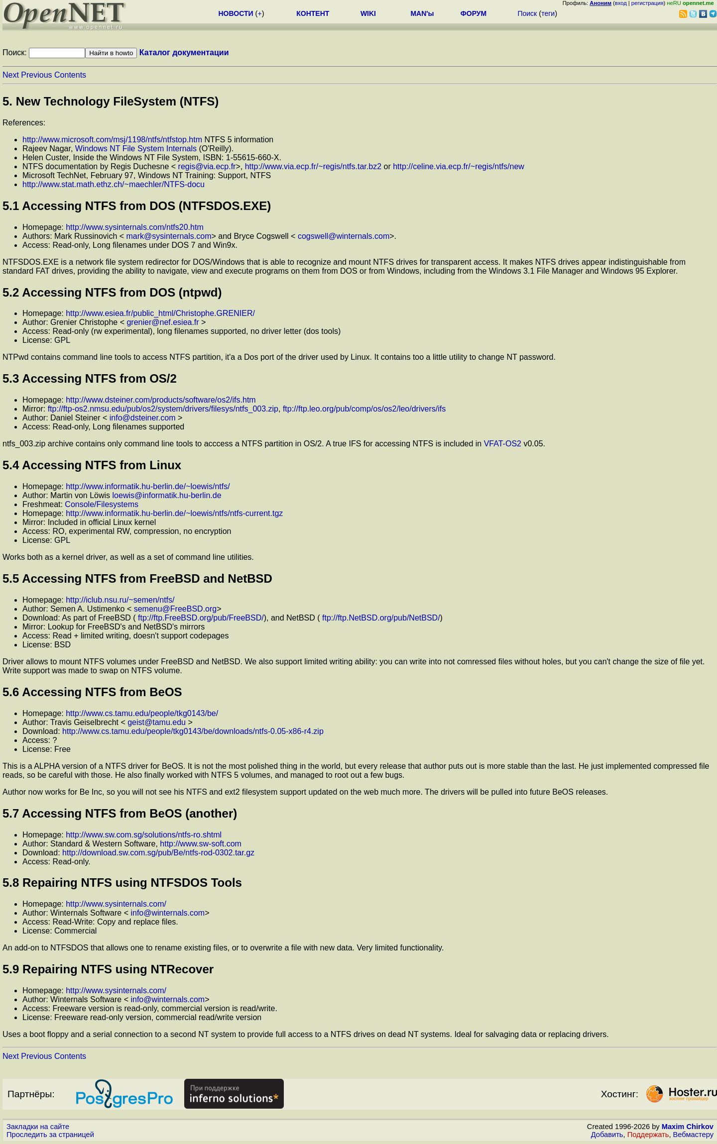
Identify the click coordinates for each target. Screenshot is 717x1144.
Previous (36, 75)
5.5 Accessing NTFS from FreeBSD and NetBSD (137, 578)
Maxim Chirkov (688, 1127)
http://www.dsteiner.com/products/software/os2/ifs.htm (161, 400)
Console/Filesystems (101, 504)
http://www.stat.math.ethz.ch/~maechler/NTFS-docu (113, 184)
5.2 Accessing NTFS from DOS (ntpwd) (112, 292)
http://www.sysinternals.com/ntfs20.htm (135, 227)
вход (621, 3)
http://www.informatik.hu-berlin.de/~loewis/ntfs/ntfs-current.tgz (174, 513)
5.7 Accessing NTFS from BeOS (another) (119, 813)
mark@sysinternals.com (169, 236)
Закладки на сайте (37, 1127)
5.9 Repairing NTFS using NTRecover (108, 969)
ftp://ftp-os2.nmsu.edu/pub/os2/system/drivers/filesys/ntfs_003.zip (163, 409)
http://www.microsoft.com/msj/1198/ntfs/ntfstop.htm (112, 139)
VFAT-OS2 (502, 443)
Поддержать (648, 1135)
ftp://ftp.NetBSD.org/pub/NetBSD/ (381, 618)
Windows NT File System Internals (136, 148)
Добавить (607, 1135)
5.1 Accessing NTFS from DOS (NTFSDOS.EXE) (136, 205)
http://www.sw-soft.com (200, 843)
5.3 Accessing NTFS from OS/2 (89, 378)
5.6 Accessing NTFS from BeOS (92, 692)
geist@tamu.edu (156, 722)
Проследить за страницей (50, 1135)
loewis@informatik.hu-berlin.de (167, 495)
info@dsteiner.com (143, 418)
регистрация (647, 3)
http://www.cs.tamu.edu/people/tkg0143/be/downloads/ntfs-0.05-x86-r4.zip (193, 731)
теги (548, 13)
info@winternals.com (167, 913)
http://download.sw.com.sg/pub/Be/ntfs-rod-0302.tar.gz (158, 852)
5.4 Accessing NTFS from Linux (91, 465)
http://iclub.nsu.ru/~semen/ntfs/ (120, 600)
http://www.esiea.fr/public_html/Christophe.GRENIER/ (160, 313)
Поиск (527, 13)
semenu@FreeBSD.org (175, 609)
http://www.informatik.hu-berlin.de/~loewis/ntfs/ (148, 486)
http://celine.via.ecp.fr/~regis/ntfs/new (458, 166)
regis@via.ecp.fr (207, 166)
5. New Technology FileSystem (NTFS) (110, 101)
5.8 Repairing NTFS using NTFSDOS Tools (122, 882)
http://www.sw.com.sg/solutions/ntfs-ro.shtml (144, 835)
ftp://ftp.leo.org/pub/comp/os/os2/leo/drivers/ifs (364, 409)
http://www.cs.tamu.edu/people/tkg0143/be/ (142, 713)
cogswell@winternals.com (343, 236)
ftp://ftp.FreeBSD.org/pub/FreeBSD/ (201, 618)
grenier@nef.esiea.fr (162, 322)
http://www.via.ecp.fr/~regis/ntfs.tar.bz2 (313, 166)
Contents (70, 75)
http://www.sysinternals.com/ (116, 904)
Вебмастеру (693, 1135)
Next (10, 75)
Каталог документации (184, 52)
